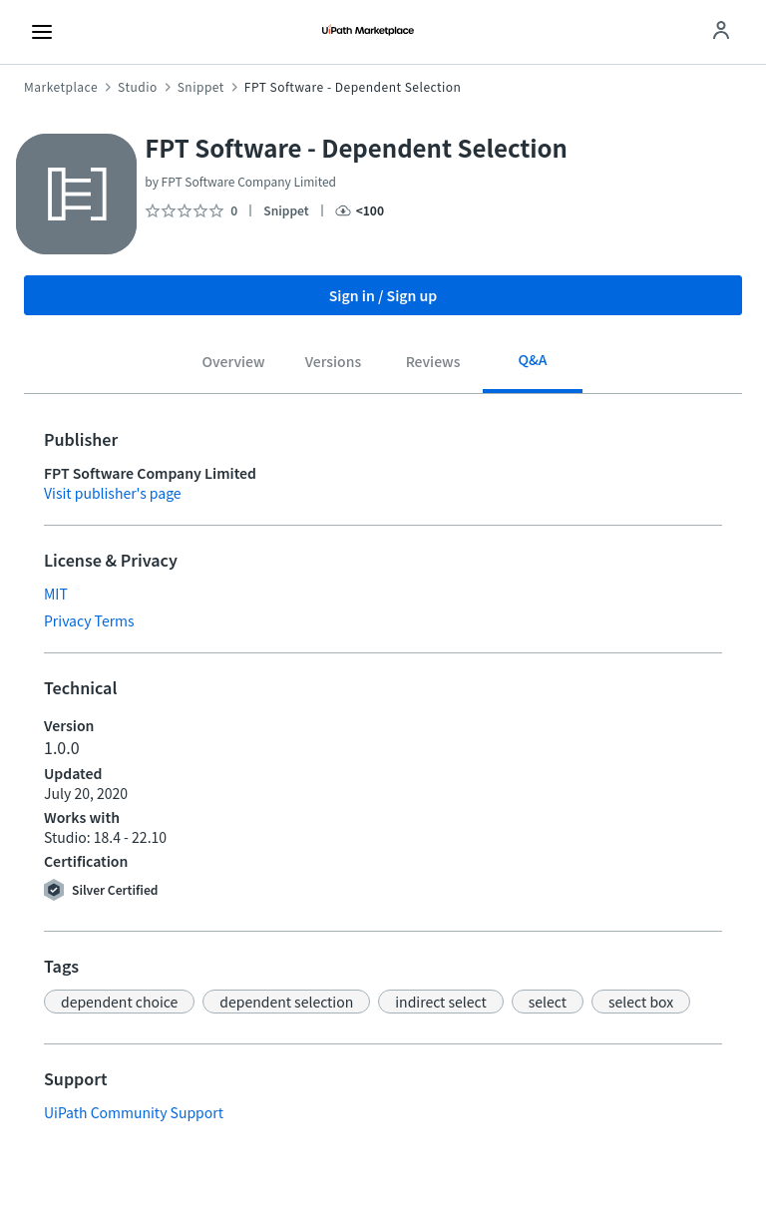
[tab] (233, 364)
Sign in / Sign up (383, 295)
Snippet (201, 87)
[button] (119, 1002)
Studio (138, 87)
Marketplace (61, 87)
